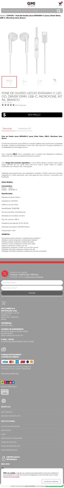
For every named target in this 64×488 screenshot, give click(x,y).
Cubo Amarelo (29, 486)
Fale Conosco (6, 412)
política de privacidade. (34, 277)
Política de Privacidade (10, 426)
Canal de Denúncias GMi (10, 446)
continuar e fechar (51, 481)
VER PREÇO (21, 114)
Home (2, 16)
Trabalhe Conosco (9, 442)
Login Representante (9, 450)
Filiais (3, 434)
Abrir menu (2, 4)
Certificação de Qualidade (11, 438)
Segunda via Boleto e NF (10, 416)
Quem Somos (6, 430)
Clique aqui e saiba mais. (10, 373)
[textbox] (32, 10)
